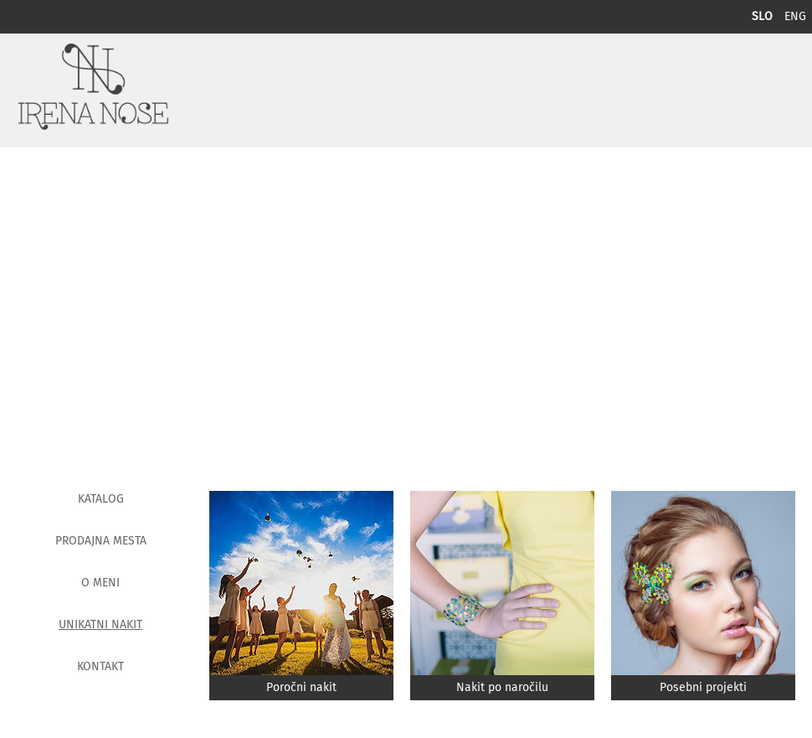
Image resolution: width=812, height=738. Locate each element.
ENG (795, 17)
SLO (764, 17)
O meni (100, 583)
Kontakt (100, 667)
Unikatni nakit (100, 625)
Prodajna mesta (100, 541)
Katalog (101, 499)
